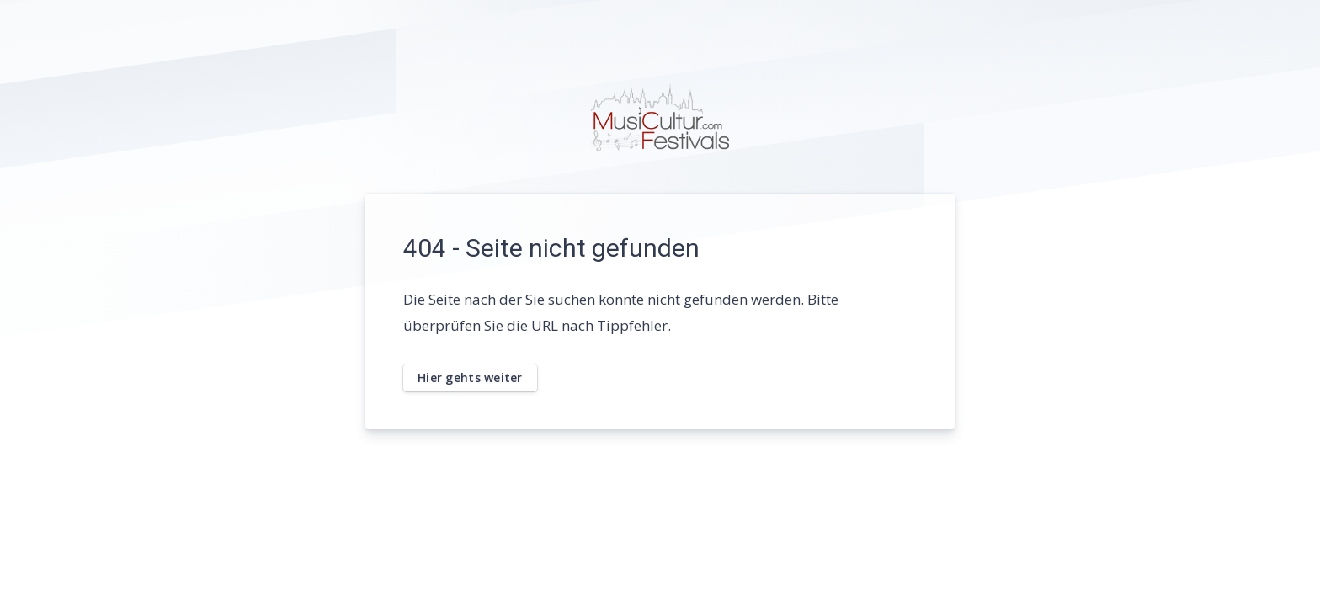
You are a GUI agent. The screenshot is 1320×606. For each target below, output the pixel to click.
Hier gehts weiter (470, 377)
